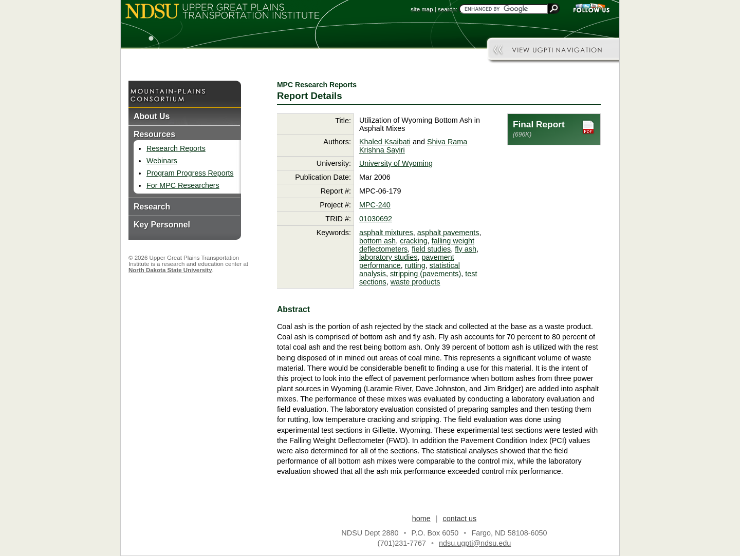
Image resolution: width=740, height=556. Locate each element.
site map (422, 9)
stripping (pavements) (425, 274)
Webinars (161, 161)
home (421, 518)
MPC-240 (375, 205)
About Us (152, 116)
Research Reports (176, 148)
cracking (414, 241)
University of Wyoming (396, 163)
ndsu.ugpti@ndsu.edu (475, 543)
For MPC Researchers (182, 185)
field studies (431, 249)
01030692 (375, 219)
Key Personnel (162, 224)
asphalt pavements (448, 232)
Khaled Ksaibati (385, 142)
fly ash (465, 249)
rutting (415, 265)
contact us (460, 518)
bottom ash (377, 241)
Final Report (554, 128)
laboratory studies (388, 257)
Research (152, 206)
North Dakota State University (170, 270)
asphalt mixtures (386, 232)
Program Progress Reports (189, 173)
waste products (415, 282)
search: (447, 9)
